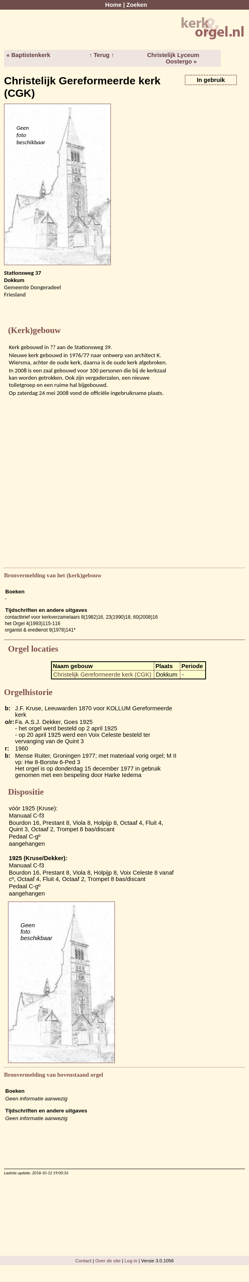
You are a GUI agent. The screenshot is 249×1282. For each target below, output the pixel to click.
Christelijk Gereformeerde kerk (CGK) (102, 674)
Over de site (107, 1260)
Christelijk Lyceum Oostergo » (173, 58)
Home (113, 5)
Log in (130, 1260)
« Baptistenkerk (28, 55)
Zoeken (137, 5)
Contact (83, 1260)
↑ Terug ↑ (101, 55)
